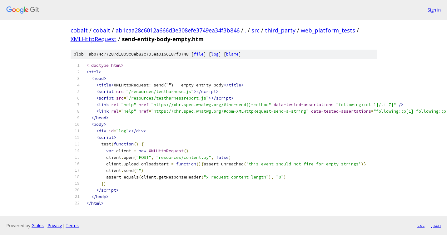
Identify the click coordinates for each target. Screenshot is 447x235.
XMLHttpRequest (94, 39)
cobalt (79, 30)
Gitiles (38, 225)
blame (232, 54)
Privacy (54, 225)
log (215, 54)
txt (421, 225)
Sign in (434, 10)
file (199, 54)
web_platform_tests (328, 30)
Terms (72, 225)
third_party (280, 30)
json (436, 225)
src (255, 30)
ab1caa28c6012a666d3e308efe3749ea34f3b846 (178, 30)
